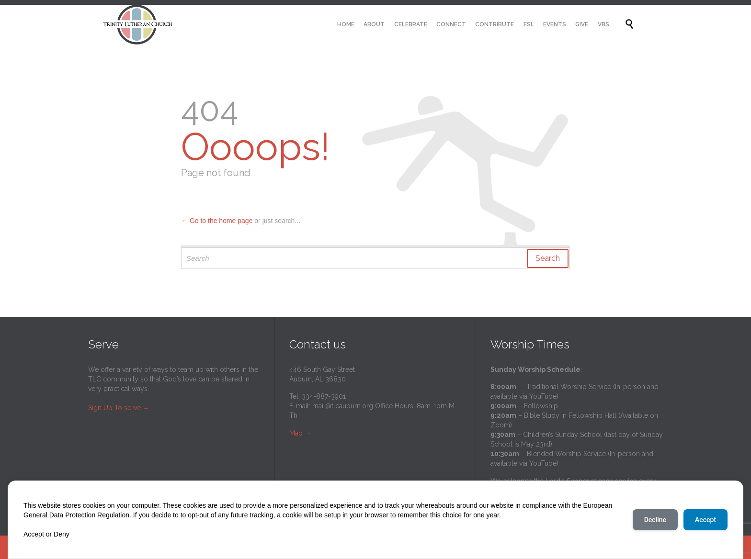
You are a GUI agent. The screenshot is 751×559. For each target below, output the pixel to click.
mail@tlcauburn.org (342, 406)
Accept (705, 520)
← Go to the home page (216, 220)
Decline (655, 520)
